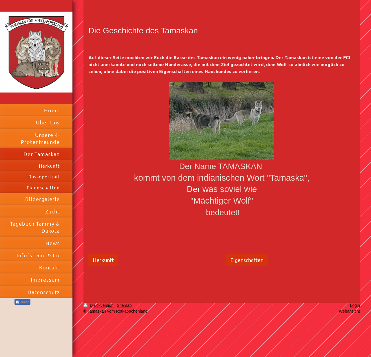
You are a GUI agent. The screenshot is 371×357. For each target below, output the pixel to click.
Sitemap (124, 305)
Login (355, 305)
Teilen (22, 302)
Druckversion (98, 305)
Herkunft (103, 260)
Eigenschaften (246, 260)
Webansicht (349, 311)
